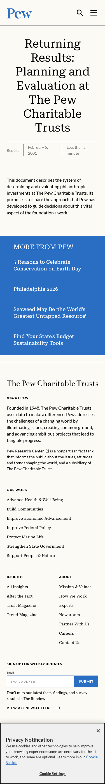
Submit (86, 681)
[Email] (40, 681)
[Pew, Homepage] (19, 12)
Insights (15, 576)
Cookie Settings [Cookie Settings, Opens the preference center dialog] (52, 773)
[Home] (52, 383)
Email (10, 671)
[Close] (98, 731)
